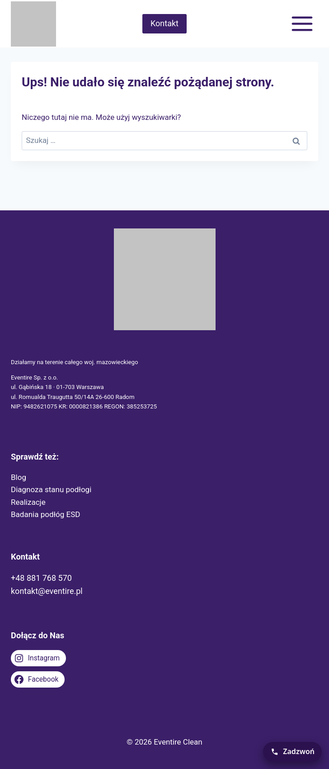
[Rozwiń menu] (302, 23)
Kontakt (164, 23)
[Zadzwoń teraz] (292, 752)
